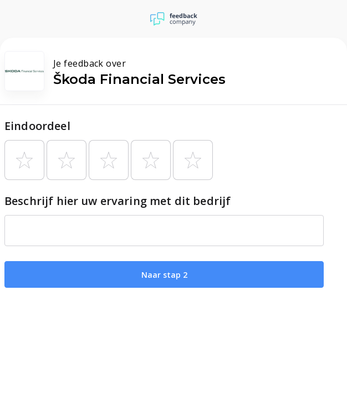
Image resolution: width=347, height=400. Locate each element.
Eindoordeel (37, 125)
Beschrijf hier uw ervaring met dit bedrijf (117, 200)
